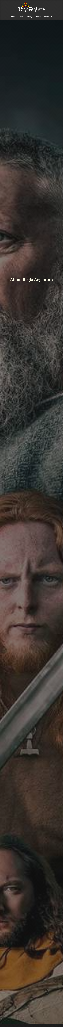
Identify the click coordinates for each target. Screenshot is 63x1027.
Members (48, 16)
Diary (21, 16)
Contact (38, 16)
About (13, 16)
